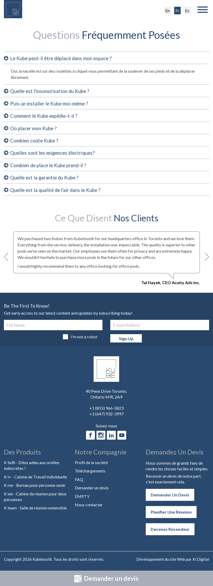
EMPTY (82, 500)
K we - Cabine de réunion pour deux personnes (35, 500)
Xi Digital (200, 563)
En (167, 10)
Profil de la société (91, 466)
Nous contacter (89, 508)
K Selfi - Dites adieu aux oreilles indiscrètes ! (31, 469)
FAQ (79, 483)
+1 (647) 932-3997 (106, 417)
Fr (177, 10)
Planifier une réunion (171, 515)
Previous (8, 261)
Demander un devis (106, 578)
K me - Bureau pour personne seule (34, 489)
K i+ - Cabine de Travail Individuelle (35, 480)
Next (205, 261)
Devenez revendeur (170, 533)
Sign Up (126, 342)
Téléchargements (90, 474)
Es (187, 10)
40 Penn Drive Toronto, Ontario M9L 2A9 (106, 398)
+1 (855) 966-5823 (106, 412)
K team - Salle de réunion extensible (35, 511)
